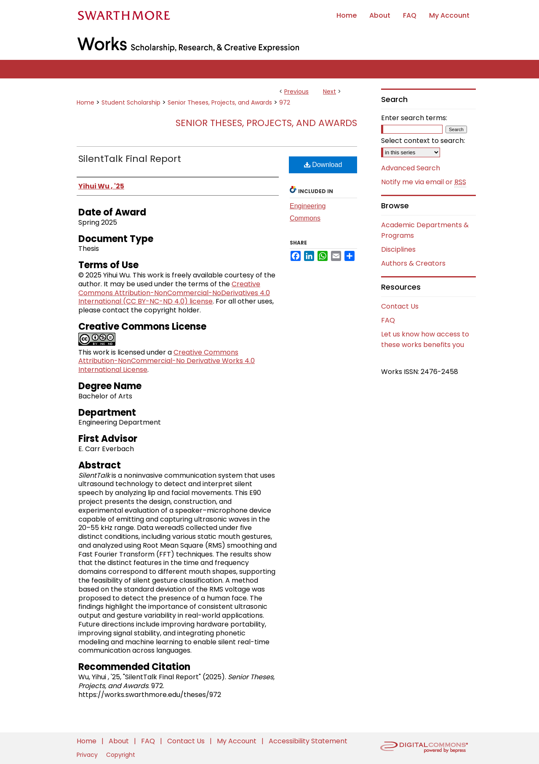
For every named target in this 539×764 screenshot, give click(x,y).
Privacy (88, 755)
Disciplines (398, 249)
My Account (237, 741)
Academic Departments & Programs (425, 230)
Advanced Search (410, 168)
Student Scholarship (130, 102)
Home (85, 102)
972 (284, 102)
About (120, 741)
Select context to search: (423, 140)
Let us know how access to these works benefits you (425, 339)
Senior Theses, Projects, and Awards (220, 102)
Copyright (120, 755)
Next (329, 91)
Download (323, 164)
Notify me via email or (423, 182)
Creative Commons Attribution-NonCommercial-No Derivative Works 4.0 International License (166, 361)
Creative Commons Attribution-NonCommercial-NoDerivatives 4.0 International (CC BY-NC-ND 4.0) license (174, 293)
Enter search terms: (414, 118)
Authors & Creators (413, 263)
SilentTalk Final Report (129, 158)
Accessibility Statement (308, 741)
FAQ (388, 320)
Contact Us (400, 306)
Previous (296, 91)
